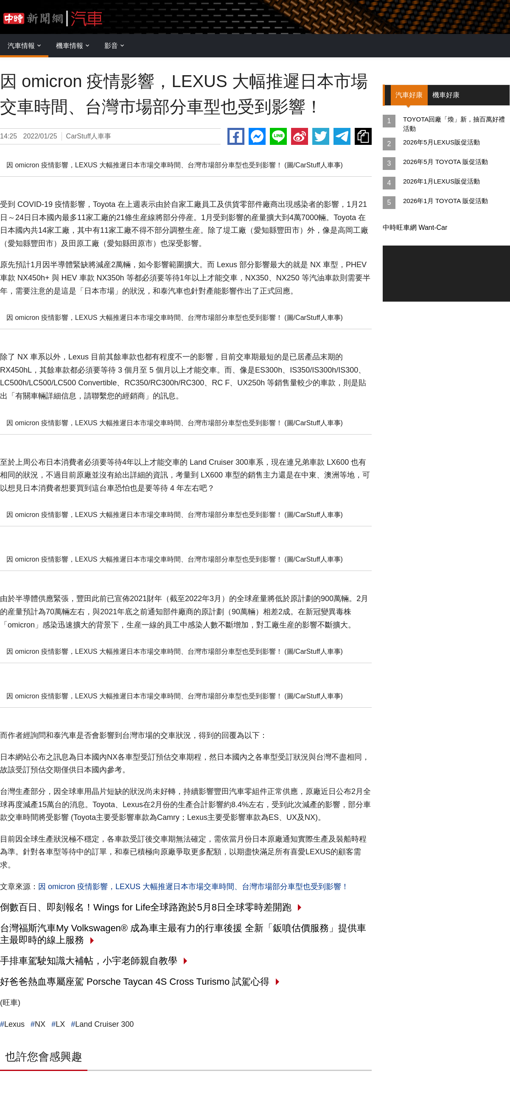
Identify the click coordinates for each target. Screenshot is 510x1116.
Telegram (341, 136)
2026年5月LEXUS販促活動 (441, 142)
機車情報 (69, 45)
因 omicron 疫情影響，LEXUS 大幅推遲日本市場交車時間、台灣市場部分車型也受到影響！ (193, 886)
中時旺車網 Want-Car (415, 227)
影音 (111, 45)
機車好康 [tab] (446, 95)
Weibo (299, 136)
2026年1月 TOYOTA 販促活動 (445, 200)
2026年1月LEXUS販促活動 (441, 181)
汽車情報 (21, 45)
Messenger (257, 136)
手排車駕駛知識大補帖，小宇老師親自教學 (88, 960)
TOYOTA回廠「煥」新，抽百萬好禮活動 (454, 124)
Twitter (320, 136)
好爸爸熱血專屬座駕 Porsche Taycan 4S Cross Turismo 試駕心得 (134, 981)
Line (278, 136)
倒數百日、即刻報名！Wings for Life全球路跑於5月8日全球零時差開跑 (145, 907)
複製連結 (363, 136)
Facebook (235, 136)
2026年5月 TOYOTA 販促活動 (445, 161)
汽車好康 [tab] (409, 95)
